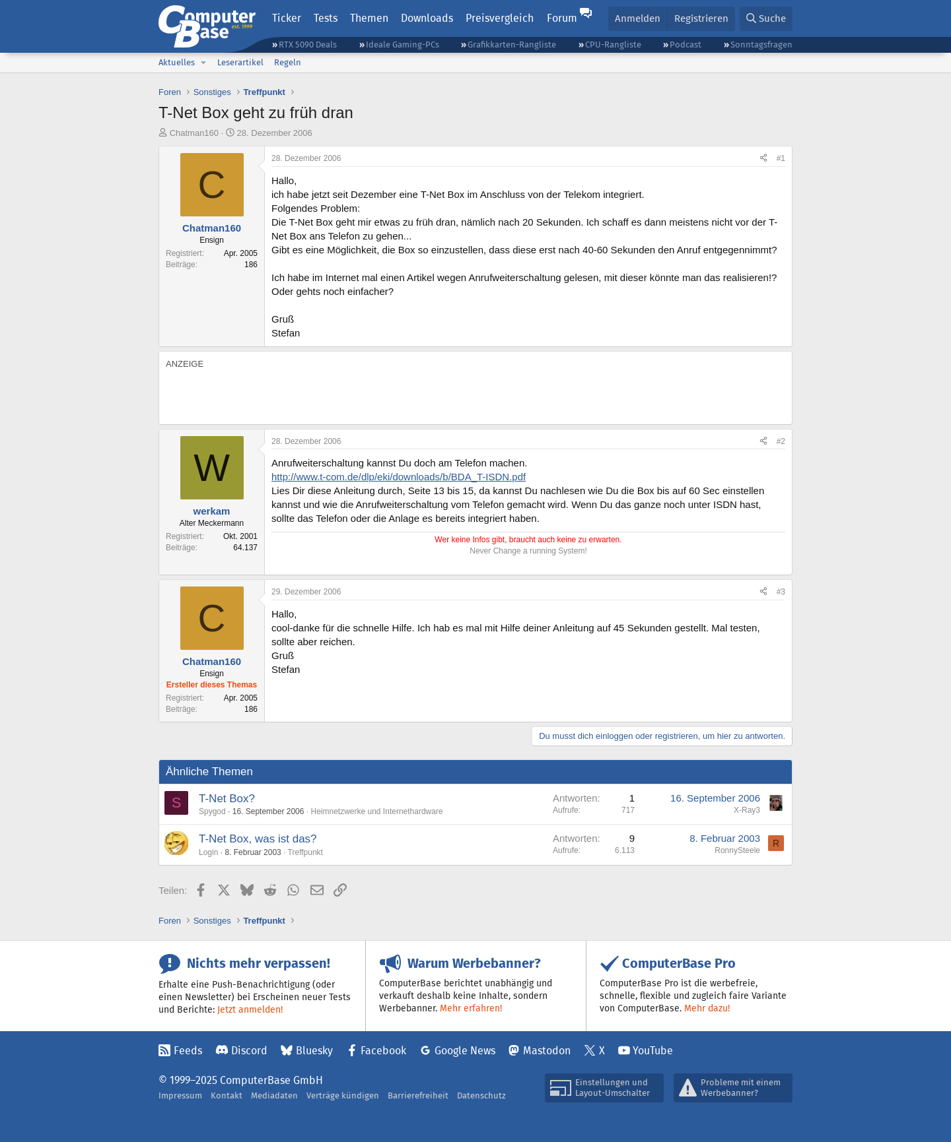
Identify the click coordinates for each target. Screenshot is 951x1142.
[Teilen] (763, 158)
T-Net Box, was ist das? (258, 839)
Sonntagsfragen (761, 44)
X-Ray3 (747, 810)
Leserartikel (240, 62)
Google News (465, 1050)
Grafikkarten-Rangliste (512, 44)
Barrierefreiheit (418, 1095)
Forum (562, 18)
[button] (203, 63)
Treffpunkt (305, 852)
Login (208, 852)
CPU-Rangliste (613, 44)
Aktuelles (176, 62)
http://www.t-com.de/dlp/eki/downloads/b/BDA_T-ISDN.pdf (398, 476)
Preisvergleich (500, 18)
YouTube (653, 1050)
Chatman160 (194, 133)
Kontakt (226, 1095)
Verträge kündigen (342, 1095)
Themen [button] (369, 18)
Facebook (383, 1050)
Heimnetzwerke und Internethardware (376, 811)
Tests (325, 18)
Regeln (287, 62)
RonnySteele (737, 850)
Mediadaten (274, 1095)
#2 (781, 441)
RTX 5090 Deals (308, 44)
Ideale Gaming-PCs (402, 44)
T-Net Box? (227, 798)
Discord (249, 1050)
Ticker (286, 18)
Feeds (188, 1050)
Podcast (685, 44)
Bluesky (314, 1050)
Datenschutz (481, 1095)
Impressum (180, 1095)
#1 (781, 158)
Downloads (427, 18)
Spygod (212, 811)
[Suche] (766, 19)
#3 (781, 591)
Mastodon (547, 1050)
